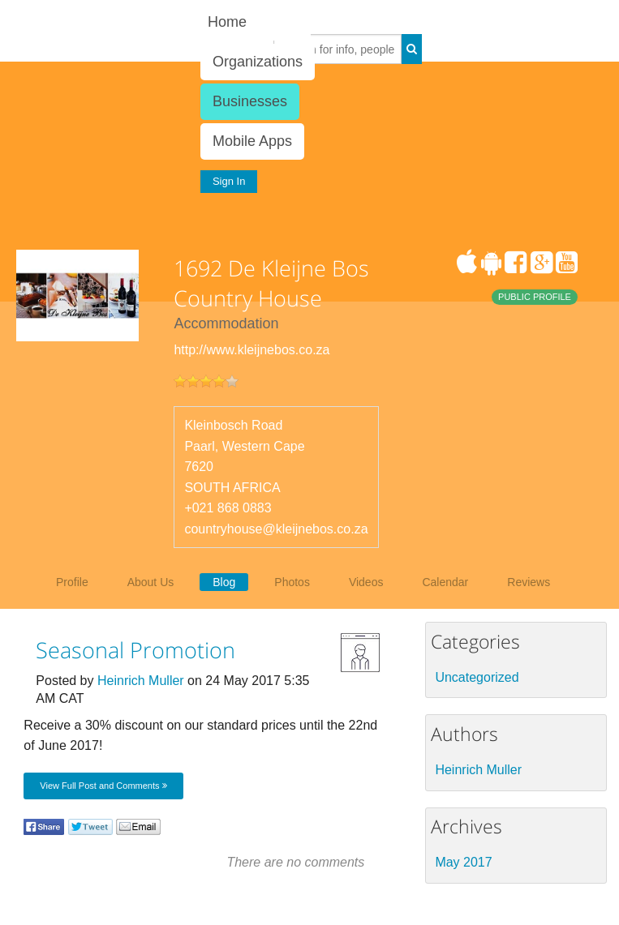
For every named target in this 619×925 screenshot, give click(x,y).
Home (227, 22)
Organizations (258, 62)
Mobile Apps (252, 141)
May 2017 (463, 862)
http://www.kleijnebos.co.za (251, 350)
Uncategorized (476, 677)
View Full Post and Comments (103, 785)
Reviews (528, 582)
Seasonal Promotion (135, 650)
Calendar (445, 582)
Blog (224, 582)
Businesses (250, 101)
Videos (366, 582)
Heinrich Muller (140, 680)
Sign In (229, 181)
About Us (150, 582)
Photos (292, 582)
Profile (72, 582)
